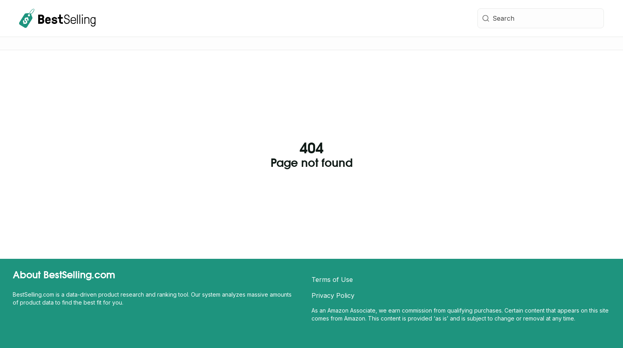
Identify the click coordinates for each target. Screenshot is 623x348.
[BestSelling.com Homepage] (57, 18)
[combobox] (540, 18)
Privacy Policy (333, 295)
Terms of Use (332, 279)
